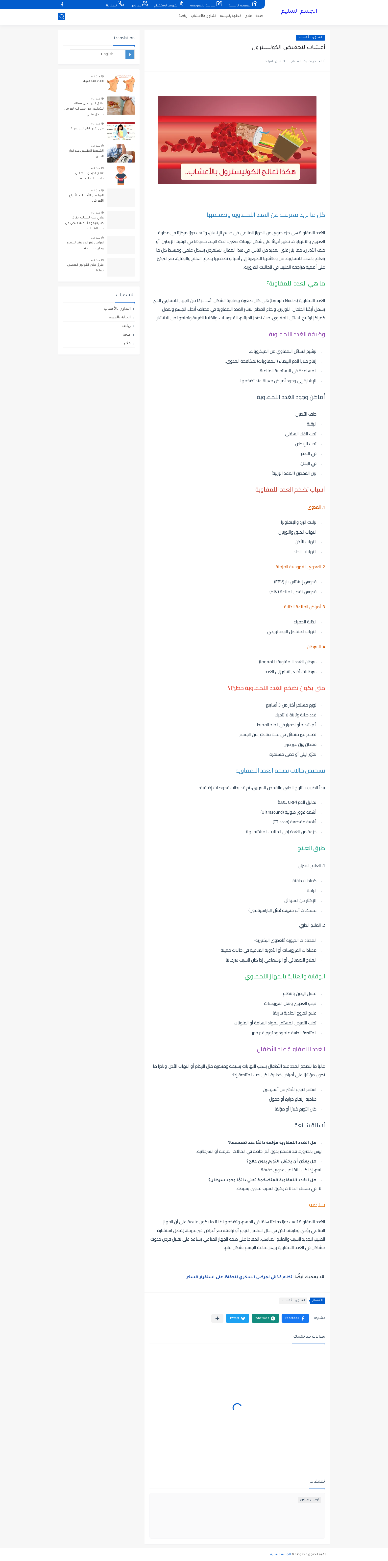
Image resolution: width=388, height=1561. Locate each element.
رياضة (183, 16)
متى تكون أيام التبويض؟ (87, 129)
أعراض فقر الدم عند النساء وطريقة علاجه (85, 245)
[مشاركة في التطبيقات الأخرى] (217, 1318)
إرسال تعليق (309, 1500)
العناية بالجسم (231, 16)
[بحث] (61, 16)
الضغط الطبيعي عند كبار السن (86, 153)
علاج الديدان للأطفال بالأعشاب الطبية (89, 176)
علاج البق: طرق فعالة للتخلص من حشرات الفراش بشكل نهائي (84, 109)
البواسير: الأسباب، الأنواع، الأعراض (86, 198)
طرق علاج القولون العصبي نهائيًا (85, 267)
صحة (259, 16)
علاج (248, 16)
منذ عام (95, 76)
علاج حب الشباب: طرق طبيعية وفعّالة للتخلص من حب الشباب (84, 223)
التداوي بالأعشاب (203, 16)
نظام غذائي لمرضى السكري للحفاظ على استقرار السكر (239, 1277)
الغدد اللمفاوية (93, 81)
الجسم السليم (299, 12)
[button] (295, 1318)
